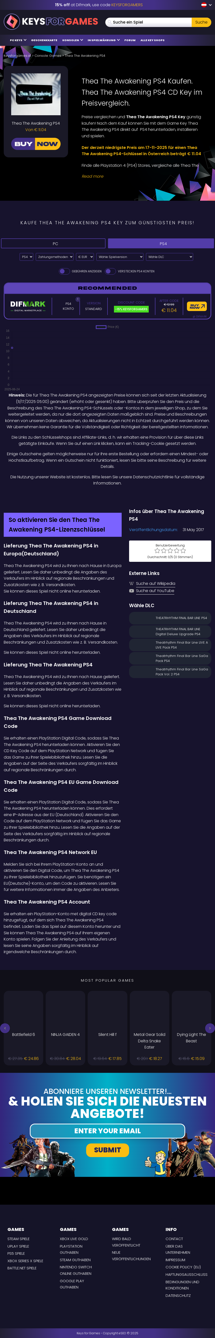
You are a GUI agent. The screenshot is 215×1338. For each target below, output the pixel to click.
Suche (201, 22)
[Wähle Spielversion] (119, 257)
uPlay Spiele (18, 1246)
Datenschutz (178, 1295)
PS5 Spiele (16, 1253)
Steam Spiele (18, 1238)
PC (53, 243)
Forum (130, 40)
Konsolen (72, 40)
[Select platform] (26, 257)
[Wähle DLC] (169, 257)
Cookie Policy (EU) (183, 1267)
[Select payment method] (54, 257)
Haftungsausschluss (187, 1274)
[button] (5, 1028)
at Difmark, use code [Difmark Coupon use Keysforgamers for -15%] (99, 5)
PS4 (160, 243)
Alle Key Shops (153, 40)
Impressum (175, 1259)
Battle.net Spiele (21, 1268)
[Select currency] (85, 257)
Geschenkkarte (44, 40)
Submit (107, 1150)
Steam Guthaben (75, 1259)
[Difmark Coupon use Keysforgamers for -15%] (107, 497)
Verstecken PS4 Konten (129, 271)
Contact (174, 1238)
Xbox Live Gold (74, 1238)
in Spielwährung (104, 40)
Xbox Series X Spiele (25, 1260)
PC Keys (18, 40)
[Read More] (143, 176)
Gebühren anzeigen (80, 271)
